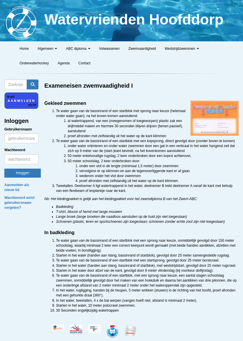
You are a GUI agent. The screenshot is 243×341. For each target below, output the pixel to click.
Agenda (64, 63)
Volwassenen (109, 49)
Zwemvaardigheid (142, 49)
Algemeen (47, 49)
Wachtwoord (14, 150)
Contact (84, 63)
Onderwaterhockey (34, 63)
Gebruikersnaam (18, 129)
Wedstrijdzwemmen (182, 49)
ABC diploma (78, 49)
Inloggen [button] (22, 173)
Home (24, 49)
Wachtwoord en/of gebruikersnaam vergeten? (19, 203)
